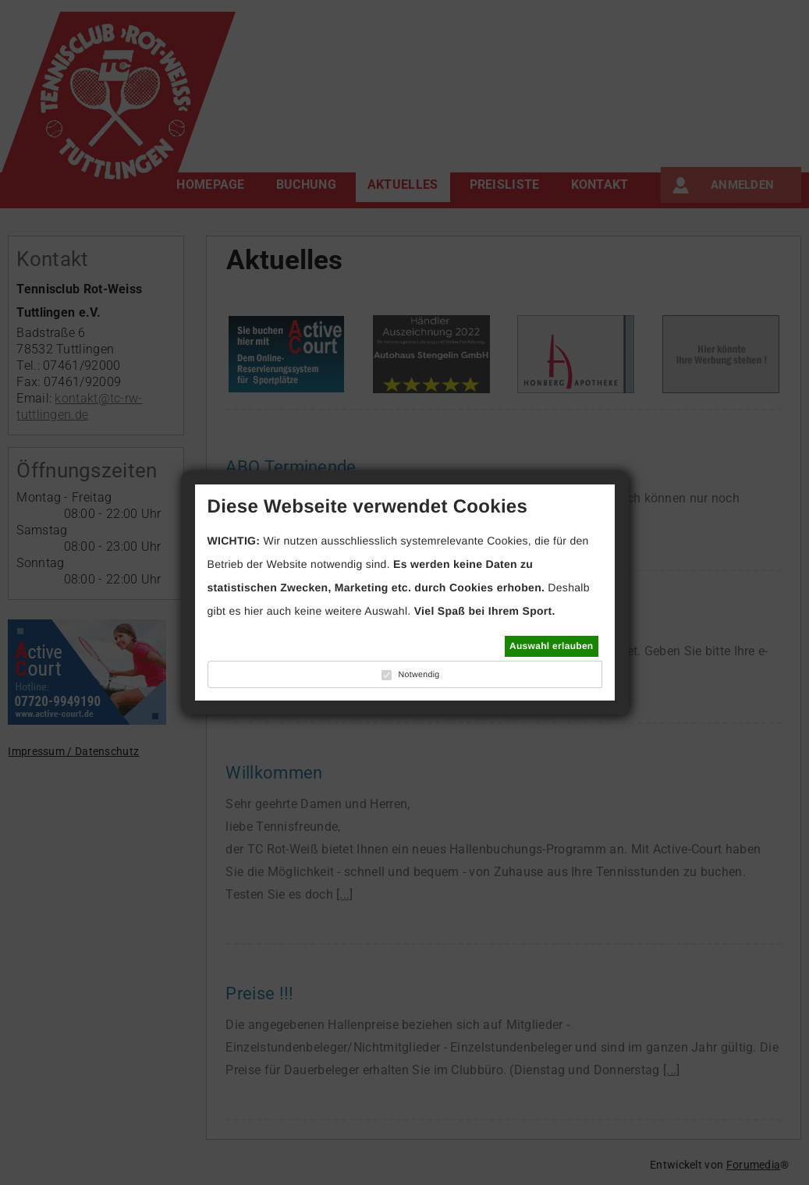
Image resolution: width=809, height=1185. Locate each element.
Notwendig (418, 674)
